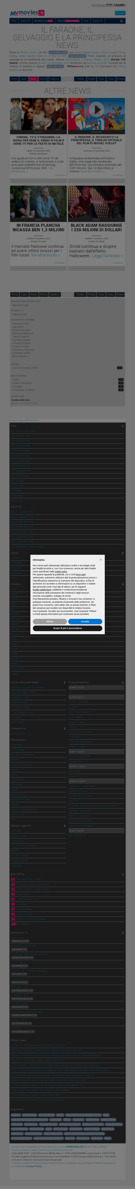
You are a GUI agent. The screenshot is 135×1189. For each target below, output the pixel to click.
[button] (100, 559)
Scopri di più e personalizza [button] (67, 628)
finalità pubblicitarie (42, 589)
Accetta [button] (85, 621)
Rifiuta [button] (49, 621)
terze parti (81, 574)
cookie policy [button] (61, 571)
